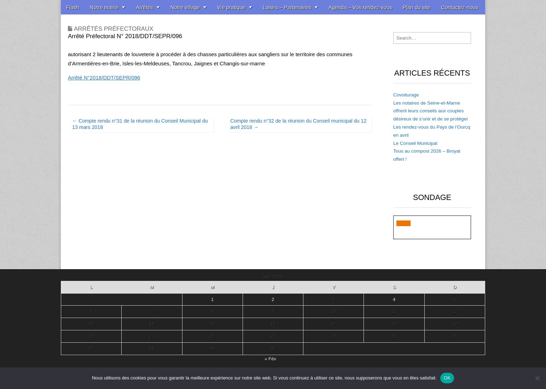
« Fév (270, 358)
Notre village (185, 7)
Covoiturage (406, 95)
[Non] (537, 378)
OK (447, 378)
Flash (72, 7)
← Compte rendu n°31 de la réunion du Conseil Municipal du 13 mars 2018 (140, 124)
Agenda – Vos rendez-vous (360, 7)
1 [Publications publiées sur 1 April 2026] (212, 299)
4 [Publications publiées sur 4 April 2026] (394, 299)
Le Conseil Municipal (415, 143)
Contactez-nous (459, 7)
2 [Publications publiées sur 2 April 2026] (273, 299)
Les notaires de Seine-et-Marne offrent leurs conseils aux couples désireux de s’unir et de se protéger (430, 111)
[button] (403, 223)
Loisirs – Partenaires (287, 7)
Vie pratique (231, 7)
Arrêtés (144, 7)
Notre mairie (104, 7)
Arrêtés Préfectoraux (113, 28)
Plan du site (416, 7)
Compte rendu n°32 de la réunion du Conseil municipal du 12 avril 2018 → (298, 124)
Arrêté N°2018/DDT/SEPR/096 (104, 78)
